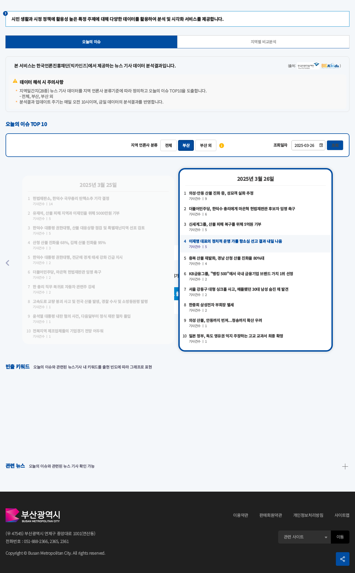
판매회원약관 (270, 515)
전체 (168, 145)
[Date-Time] (308, 145)
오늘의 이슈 (91, 41)
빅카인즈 (78, 65)
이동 (340, 537)
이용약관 (240, 515)
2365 (54, 541)
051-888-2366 (36, 541)
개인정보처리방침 (308, 515)
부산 (185, 145)
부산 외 (206, 145)
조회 (335, 145)
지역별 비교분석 (263, 41)
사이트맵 (342, 515)
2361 (64, 541)
